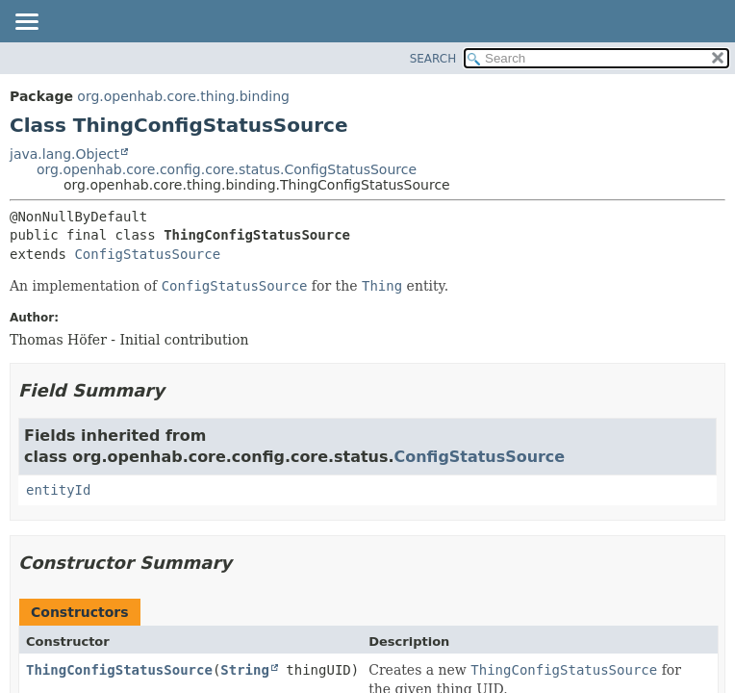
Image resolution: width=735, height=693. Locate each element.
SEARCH (433, 58)
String (244, 670)
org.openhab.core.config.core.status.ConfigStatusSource (227, 169)
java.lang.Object (64, 154)
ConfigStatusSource (147, 254)
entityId (58, 490)
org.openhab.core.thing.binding (183, 96)
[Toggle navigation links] (26, 23)
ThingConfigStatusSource (119, 670)
